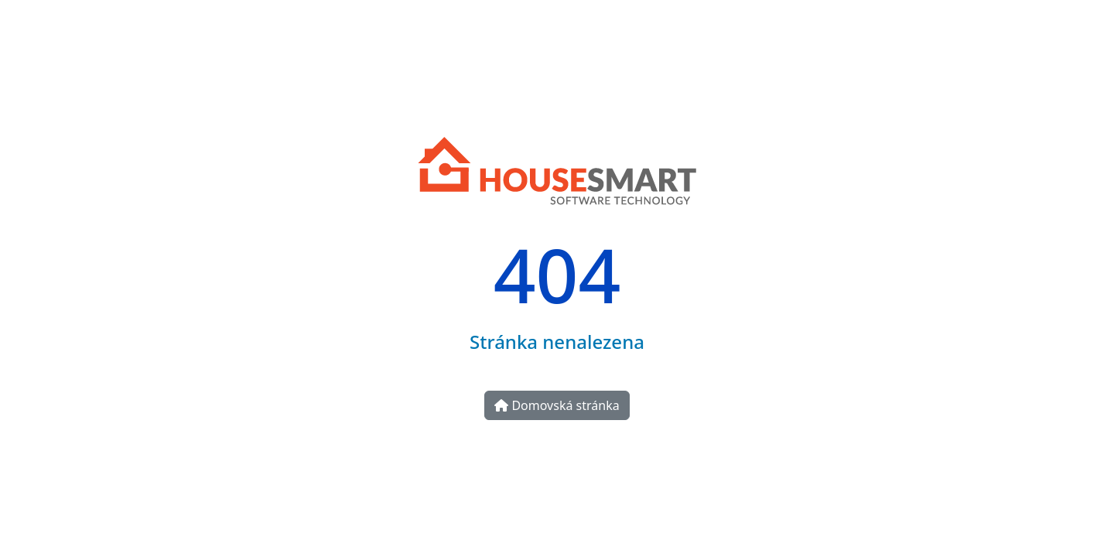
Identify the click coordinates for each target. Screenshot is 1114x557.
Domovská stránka (556, 405)
